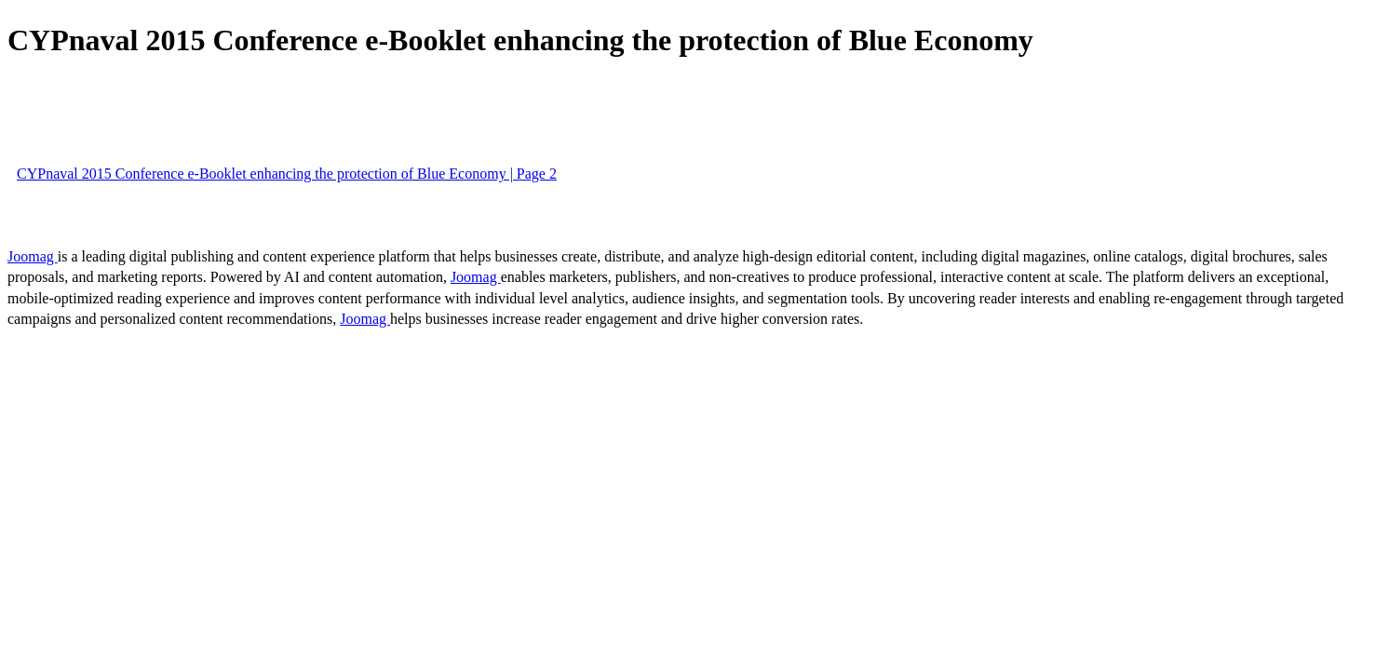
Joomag (32, 256)
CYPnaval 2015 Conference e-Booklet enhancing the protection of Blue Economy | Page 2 (287, 173)
